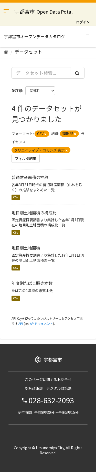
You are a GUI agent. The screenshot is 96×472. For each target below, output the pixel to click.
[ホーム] (6, 51)
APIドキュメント (41, 323)
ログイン (83, 21)
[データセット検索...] (41, 73)
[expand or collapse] (87, 36)
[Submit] (77, 73)
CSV (15, 197)
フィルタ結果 (25, 158)
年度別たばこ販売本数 (32, 283)
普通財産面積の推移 (30, 177)
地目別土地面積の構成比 (34, 212)
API (20, 323)
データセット (28, 51)
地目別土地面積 (26, 248)
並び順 (17, 90)
